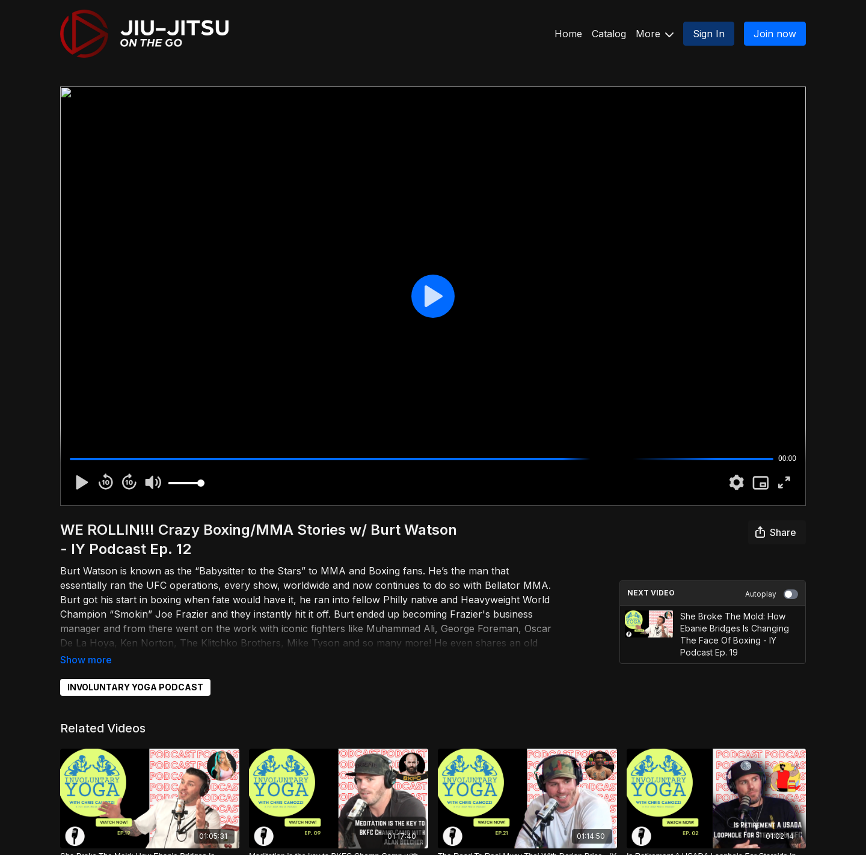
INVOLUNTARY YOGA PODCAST (135, 687)
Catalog (609, 34)
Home (568, 34)
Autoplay (771, 594)
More (655, 34)
